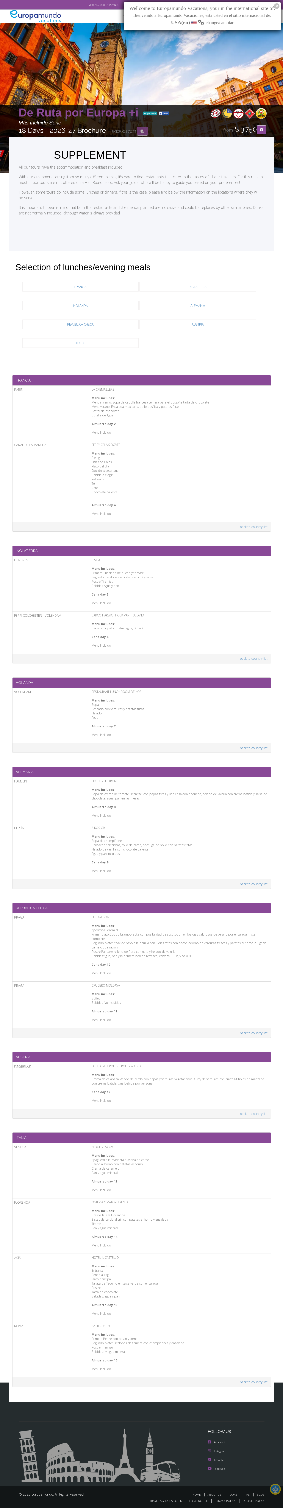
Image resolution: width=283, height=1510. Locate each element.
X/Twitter (216, 1462)
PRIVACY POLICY (223, 1502)
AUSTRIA (197, 324)
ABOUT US (215, 1496)
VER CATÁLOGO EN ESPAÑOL (94, 5)
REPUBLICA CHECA (80, 324)
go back (150, 113)
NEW (121, 16)
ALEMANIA (197, 305)
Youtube (216, 1470)
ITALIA (80, 343)
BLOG (260, 1496)
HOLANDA (80, 305)
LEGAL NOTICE (195, 1502)
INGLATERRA (198, 287)
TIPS (247, 1496)
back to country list (253, 527)
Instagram (217, 1453)
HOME (198, 1496)
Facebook (217, 1444)
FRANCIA (80, 287)
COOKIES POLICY (252, 1502)
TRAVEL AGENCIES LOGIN (161, 1502)
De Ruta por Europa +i (80, 112)
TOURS (233, 1496)
